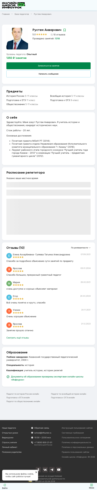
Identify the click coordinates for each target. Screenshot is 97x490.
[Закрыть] (36, 472)
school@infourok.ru (41, 433)
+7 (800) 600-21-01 (41, 442)
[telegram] (52, 469)
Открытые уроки (10, 433)
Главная (6, 14)
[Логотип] (13, 5)
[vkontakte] (45, 469)
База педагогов (22, 14)
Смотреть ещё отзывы (17, 338)
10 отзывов (58, 34)
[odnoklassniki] (38, 469)
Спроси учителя (9, 442)
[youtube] (58, 469)
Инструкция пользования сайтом (77, 428)
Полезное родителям (12, 452)
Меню (91, 486)
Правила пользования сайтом (75, 452)
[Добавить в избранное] (64, 30)
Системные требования (73, 433)
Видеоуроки (7, 437)
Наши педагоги (9, 428)
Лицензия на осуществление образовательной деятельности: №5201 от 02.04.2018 (50, 478)
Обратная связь (40, 428)
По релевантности (80, 247)
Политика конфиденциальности (76, 442)
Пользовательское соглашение (76, 437)
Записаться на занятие (48, 66)
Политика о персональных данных (78, 447)
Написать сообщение (48, 74)
